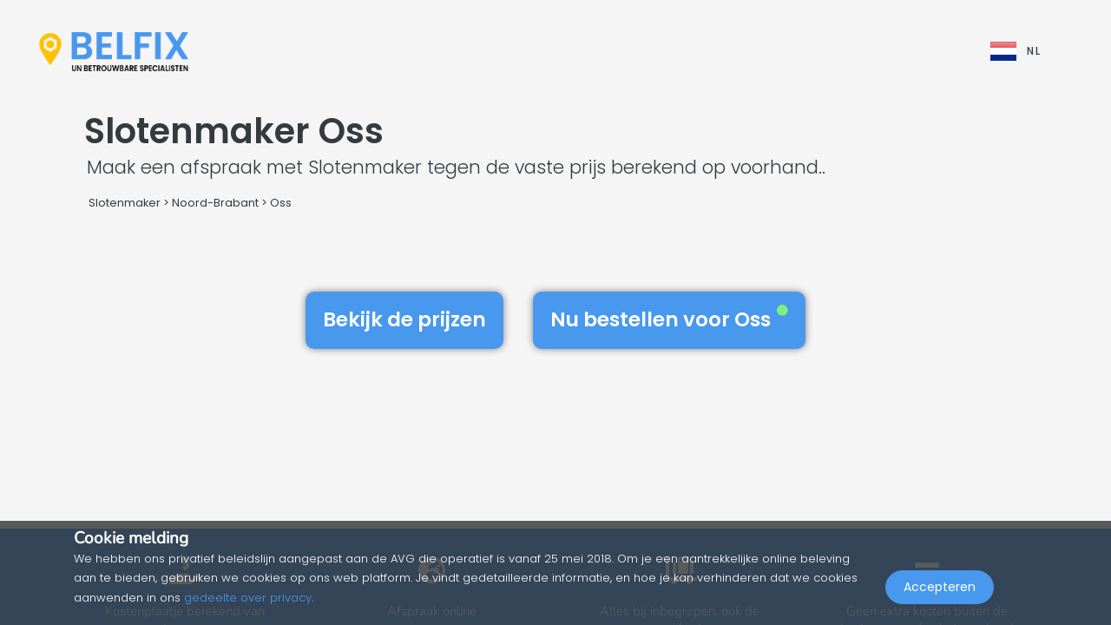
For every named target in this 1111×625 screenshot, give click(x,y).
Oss (281, 202)
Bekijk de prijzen (404, 319)
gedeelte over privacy (248, 597)
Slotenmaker (125, 202)
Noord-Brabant (215, 202)
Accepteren (940, 586)
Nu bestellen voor (669, 319)
